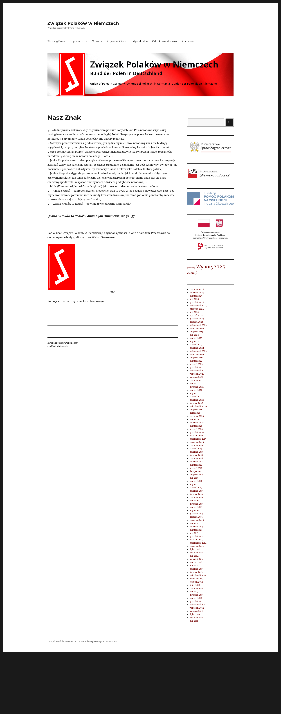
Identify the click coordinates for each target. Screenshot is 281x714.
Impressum (77, 41)
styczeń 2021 (196, 396)
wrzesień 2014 (197, 546)
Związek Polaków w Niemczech (83, 23)
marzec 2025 (196, 296)
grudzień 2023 (197, 318)
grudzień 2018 (197, 452)
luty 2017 (194, 484)
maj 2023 (194, 335)
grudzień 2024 (197, 302)
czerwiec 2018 (196, 458)
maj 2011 (194, 621)
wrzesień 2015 (197, 520)
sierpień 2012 (196, 611)
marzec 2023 (196, 338)
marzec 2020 (196, 426)
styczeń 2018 (196, 468)
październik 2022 (198, 351)
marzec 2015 (196, 530)
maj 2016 (194, 500)
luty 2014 (194, 565)
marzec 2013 (196, 598)
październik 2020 (198, 406)
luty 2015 (194, 533)
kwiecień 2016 (197, 504)
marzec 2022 (196, 361)
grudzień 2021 (197, 367)
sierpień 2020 (196, 409)
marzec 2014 (196, 562)
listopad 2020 (196, 403)
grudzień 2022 (197, 348)
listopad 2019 (196, 435)
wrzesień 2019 (197, 442)
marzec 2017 (196, 481)
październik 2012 (198, 604)
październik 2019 (198, 439)
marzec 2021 (196, 390)
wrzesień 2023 (197, 328)
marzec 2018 (196, 465)
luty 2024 (194, 312)
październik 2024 (198, 305)
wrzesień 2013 (197, 578)
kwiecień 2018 (197, 461)
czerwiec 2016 (197, 497)
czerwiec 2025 (197, 289)
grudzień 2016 (197, 491)
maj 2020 (194, 419)
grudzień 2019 (197, 432)
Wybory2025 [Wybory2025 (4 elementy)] (210, 267)
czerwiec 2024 (197, 309)
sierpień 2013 (196, 582)
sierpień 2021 (196, 377)
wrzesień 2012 (197, 608)
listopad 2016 (196, 494)
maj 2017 (194, 478)
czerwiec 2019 (197, 445)
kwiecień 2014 (197, 559)
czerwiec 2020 (197, 416)
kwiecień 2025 (197, 292)
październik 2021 (198, 370)
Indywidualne (139, 41)
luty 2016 (194, 510)
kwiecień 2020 (197, 422)
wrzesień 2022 (197, 354)
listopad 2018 (196, 455)
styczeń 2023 (196, 344)
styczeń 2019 (196, 448)
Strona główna (56, 41)
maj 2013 (194, 591)
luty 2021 (194, 393)
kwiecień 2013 (196, 595)
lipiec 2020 (195, 413)
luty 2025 (194, 299)
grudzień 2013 (196, 569)
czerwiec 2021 (196, 380)
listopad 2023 (196, 322)
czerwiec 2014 (196, 552)
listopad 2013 (196, 572)
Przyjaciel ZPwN (117, 41)
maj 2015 (194, 523)
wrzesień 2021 (197, 374)
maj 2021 (194, 383)
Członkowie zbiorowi (165, 41)
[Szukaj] (229, 122)
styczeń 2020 (196, 429)
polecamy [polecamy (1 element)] (191, 268)
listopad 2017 (196, 471)
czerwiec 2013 (196, 588)
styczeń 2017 (196, 487)
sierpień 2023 (196, 331)
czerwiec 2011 (196, 617)
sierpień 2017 (196, 474)
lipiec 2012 (195, 614)
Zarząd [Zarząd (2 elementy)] (192, 273)
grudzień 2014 (197, 536)
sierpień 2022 (196, 357)
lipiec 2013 (195, 585)
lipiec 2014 (195, 549)
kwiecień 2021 (197, 387)
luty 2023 (194, 341)
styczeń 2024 (196, 315)
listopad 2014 (196, 539)
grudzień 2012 (197, 601)
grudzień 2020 (197, 400)
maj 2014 (194, 556)
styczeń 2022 (196, 364)
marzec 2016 (196, 507)
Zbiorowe (187, 41)
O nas (95, 41)
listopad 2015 (196, 517)
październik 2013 (198, 575)
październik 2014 (198, 543)
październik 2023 (198, 325)
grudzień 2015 (197, 513)
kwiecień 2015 (197, 526)
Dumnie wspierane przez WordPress (99, 641)
